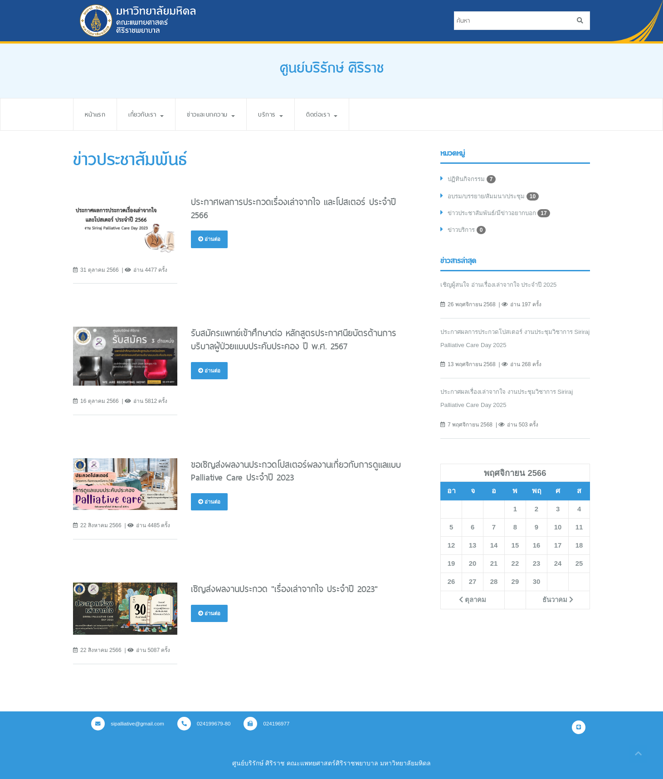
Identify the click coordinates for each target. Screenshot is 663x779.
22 (515, 566)
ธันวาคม (558, 602)
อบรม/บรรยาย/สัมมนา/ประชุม (496, 197)
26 (451, 584)
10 (558, 530)
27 (472, 584)
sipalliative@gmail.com (129, 723)
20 (472, 566)
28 (494, 584)
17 (558, 548)
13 (472, 548)
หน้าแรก (96, 114)
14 (494, 548)
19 (451, 566)
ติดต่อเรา (341, 114)
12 (451, 548)
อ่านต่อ (210, 239)
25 (579, 566)
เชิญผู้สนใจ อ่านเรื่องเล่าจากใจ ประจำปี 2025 (503, 287)
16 (536, 548)
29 (515, 584)
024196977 (273, 723)
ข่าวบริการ (468, 233)
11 (579, 530)
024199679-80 (208, 723)
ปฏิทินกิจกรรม (473, 180)
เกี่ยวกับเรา (152, 114)
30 (536, 584)
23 (536, 566)
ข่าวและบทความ (222, 114)
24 (558, 566)
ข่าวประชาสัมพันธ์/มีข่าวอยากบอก (502, 215)
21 (494, 566)
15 (515, 548)
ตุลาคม (472, 602)
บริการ (287, 114)
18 (579, 548)
